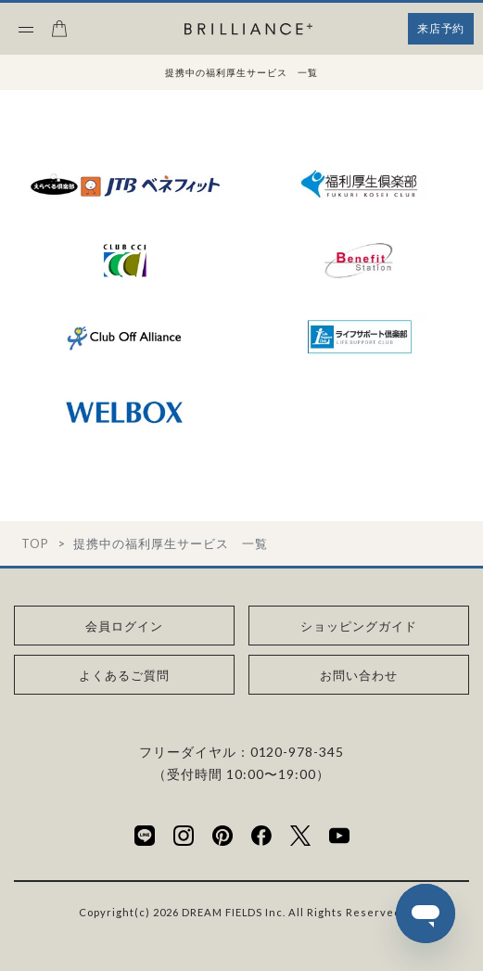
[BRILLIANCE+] (248, 30)
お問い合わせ (359, 675)
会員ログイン (124, 626)
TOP (34, 544)
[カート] (59, 34)
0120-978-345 (297, 752)
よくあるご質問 (124, 675)
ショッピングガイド (358, 626)
